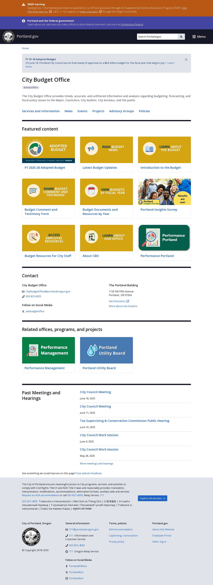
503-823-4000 (75, 495)
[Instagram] (74, 578)
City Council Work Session (99, 435)
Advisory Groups (121, 111)
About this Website (163, 529)
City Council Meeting (95, 392)
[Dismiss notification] (186, 59)
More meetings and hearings (96, 463)
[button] (199, 36)
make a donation (91, 11)
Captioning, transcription (123, 535)
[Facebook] (76, 566)
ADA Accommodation (121, 529)
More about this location (123, 306)
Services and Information (41, 111)
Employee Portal (161, 535)
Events (82, 111)
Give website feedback (89, 473)
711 (102, 495)
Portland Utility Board (99, 368)
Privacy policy (116, 541)
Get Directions (119, 301)
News (69, 111)
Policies (144, 111)
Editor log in (159, 541)
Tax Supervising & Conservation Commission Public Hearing (124, 421)
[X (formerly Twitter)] (33, 311)
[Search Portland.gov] (157, 37)
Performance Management (45, 368)
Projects (98, 111)
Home (25, 48)
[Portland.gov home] (20, 37)
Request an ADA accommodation (40, 495)
